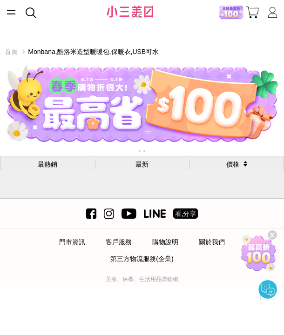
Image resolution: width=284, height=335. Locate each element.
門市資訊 (72, 242)
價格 (232, 164)
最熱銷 (47, 164)
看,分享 (185, 213)
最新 (142, 164)
